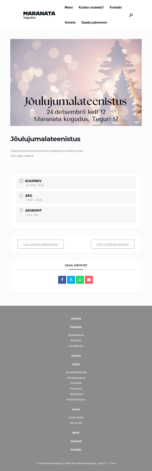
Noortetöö (76, 383)
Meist (69, 7)
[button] (131, 15)
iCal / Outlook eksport (113, 244)
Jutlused (76, 441)
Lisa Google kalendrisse (40, 244)
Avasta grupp (76, 417)
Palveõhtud (75, 388)
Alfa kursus (76, 422)
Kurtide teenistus (76, 399)
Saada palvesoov (94, 22)
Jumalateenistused (76, 372)
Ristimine (76, 340)
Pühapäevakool (76, 377)
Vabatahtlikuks (76, 335)
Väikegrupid (76, 393)
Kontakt (116, 7)
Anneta (70, 22)
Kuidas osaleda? (91, 7)
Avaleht (76, 318)
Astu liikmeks (76, 345)
